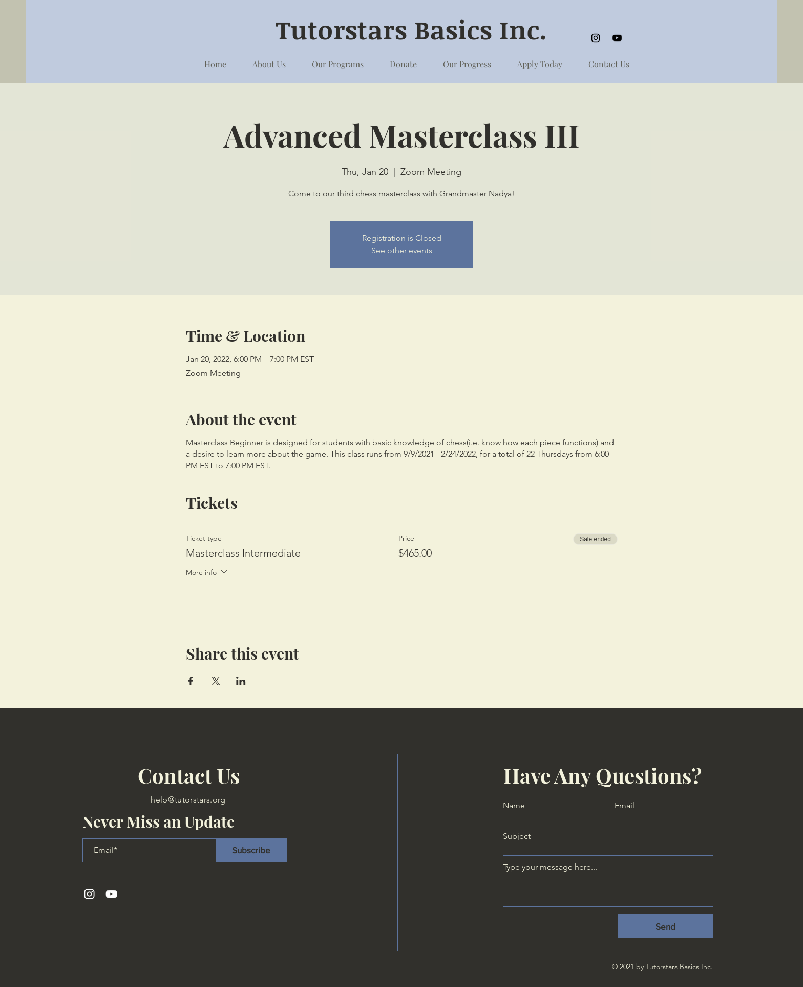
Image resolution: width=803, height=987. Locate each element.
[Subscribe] (251, 850)
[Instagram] (595, 38)
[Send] (665, 926)
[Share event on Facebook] (191, 681)
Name (514, 805)
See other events (401, 250)
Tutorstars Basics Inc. (415, 29)
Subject (517, 836)
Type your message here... (550, 867)
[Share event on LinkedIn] (241, 681)
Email (625, 805)
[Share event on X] (216, 681)
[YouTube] (617, 38)
